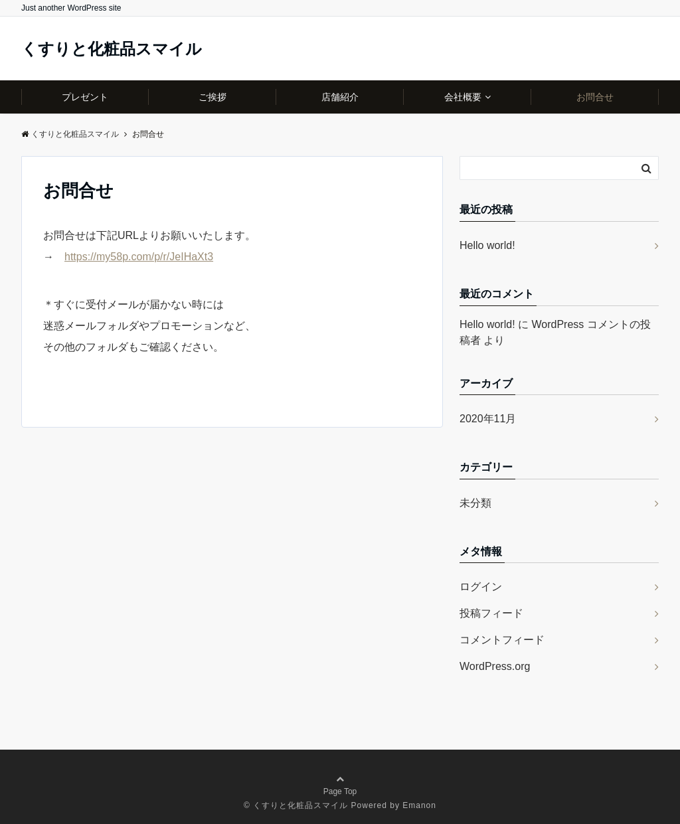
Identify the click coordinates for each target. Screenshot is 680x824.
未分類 (475, 503)
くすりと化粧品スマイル (111, 49)
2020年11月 (488, 418)
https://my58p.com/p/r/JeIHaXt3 (138, 256)
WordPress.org (495, 666)
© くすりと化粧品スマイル (296, 805)
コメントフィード (502, 639)
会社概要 (462, 97)
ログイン (481, 586)
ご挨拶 (212, 97)
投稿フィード (491, 613)
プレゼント (85, 97)
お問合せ (595, 97)
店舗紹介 (340, 97)
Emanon (419, 805)
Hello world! (487, 245)
